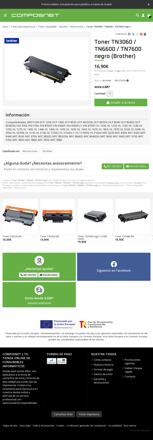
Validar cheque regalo (133, 369)
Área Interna (130, 425)
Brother (138, 182)
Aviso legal (25, 425)
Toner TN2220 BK (12, 236)
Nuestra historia (103, 364)
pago (118, 71)
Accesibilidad (114, 425)
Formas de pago (103, 369)
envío (111, 71)
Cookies (60, 425)
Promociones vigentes (132, 361)
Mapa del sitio (10, 425)
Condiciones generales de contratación (86, 425)
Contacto (130, 376)
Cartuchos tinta (63, 414)
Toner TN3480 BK (124, 236)
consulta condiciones (39, 303)
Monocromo (113, 182)
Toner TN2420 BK (49, 236)
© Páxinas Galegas (140, 430)
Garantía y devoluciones (101, 380)
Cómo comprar (103, 360)
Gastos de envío (103, 374)
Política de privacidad (43, 425)
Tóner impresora (89, 414)
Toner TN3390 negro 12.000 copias (92, 237)
